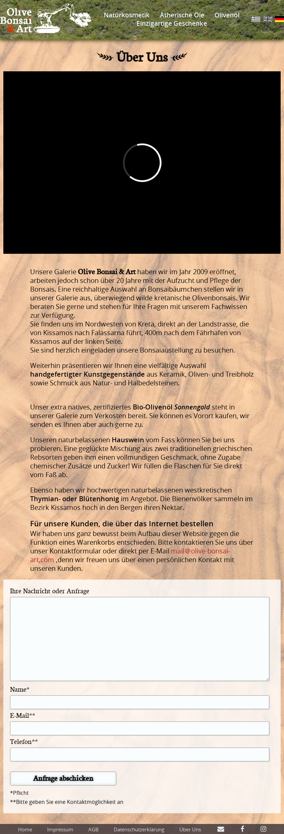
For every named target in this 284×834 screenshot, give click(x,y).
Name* (19, 689)
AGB (93, 829)
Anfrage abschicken (63, 777)
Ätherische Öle (182, 15)
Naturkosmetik (127, 15)
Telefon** (24, 741)
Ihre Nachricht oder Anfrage (49, 590)
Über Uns (190, 829)
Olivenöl (227, 15)
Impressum (60, 829)
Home (25, 829)
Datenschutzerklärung (139, 829)
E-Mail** (22, 715)
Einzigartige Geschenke (171, 23)
